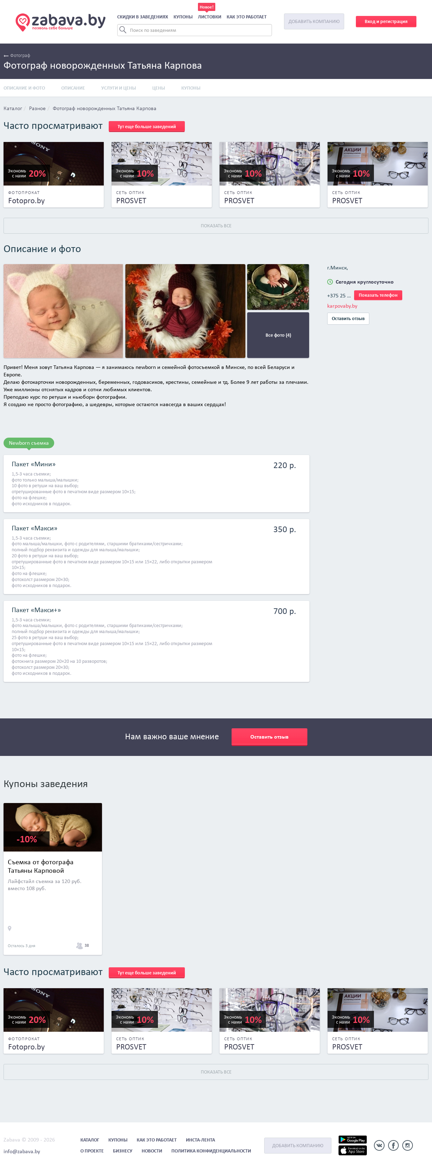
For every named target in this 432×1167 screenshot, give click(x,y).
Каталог (13, 109)
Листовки (209, 17)
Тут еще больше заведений (147, 127)
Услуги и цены (118, 88)
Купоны (183, 17)
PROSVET (131, 200)
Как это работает (247, 17)
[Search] (194, 30)
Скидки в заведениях (142, 17)
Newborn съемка (29, 442)
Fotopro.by (26, 200)
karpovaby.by (342, 305)
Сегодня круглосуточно (365, 281)
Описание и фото (24, 88)
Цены (158, 88)
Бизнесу (122, 1151)
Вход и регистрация (386, 21)
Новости (152, 1151)
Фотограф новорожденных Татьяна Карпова (105, 109)
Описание (73, 88)
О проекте (92, 1151)
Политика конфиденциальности (211, 1151)
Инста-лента (200, 1140)
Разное (37, 109)
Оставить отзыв (348, 318)
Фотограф (17, 55)
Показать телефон (378, 295)
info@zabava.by (22, 1151)
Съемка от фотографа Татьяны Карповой (41, 866)
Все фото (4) (278, 335)
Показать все (216, 226)
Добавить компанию (314, 21)
